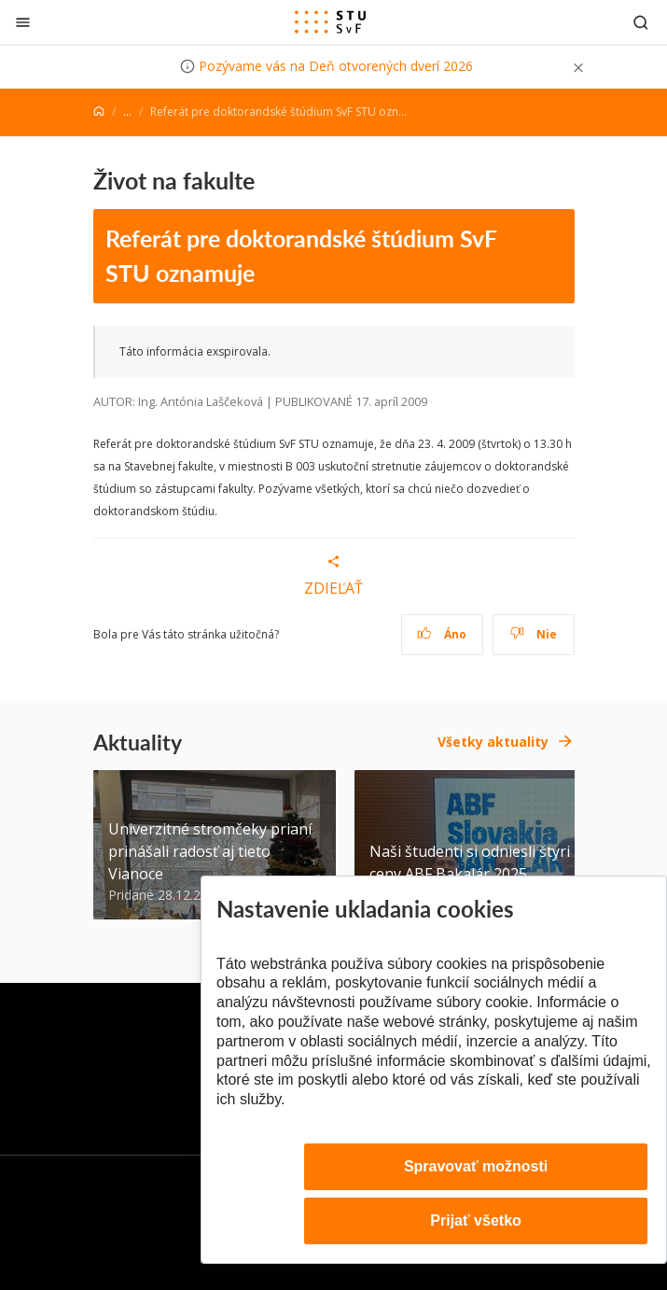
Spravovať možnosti (476, 1166)
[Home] (98, 111)
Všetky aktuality (493, 741)
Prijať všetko (475, 1220)
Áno (441, 634)
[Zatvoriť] (23, 22)
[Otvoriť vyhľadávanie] (641, 22)
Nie (533, 634)
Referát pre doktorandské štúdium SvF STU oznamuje (301, 255)
